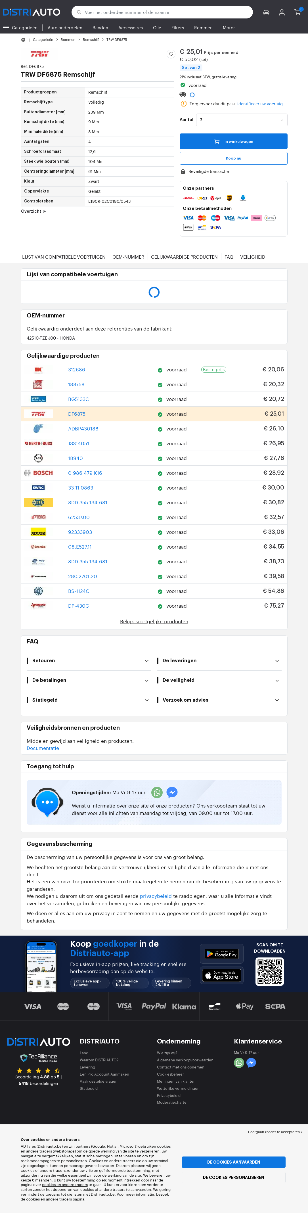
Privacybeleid (169, 1095)
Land (84, 1052)
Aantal (186, 120)
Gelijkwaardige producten (184, 257)
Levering (87, 1066)
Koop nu (233, 158)
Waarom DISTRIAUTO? (99, 1059)
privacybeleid (156, 895)
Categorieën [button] (24, 27)
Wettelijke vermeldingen (178, 1088)
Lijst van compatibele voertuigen (64, 257)
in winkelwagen (233, 141)
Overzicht (34, 212)
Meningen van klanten (176, 1081)
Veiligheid (252, 257)
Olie (157, 27)
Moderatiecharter (172, 1102)
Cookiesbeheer (170, 1074)
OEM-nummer (128, 257)
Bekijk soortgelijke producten (154, 621)
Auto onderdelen (65, 27)
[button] (266, 12)
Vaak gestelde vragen (99, 1081)
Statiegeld (89, 1088)
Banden (100, 27)
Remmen (203, 27)
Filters (177, 27)
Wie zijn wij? (167, 1052)
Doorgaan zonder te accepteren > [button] (275, 1132)
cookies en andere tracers (65, 1184)
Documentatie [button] (43, 747)
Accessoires (130, 27)
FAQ (229, 257)
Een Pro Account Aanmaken (104, 1074)
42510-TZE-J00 (51, 338)
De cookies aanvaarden (233, 1162)
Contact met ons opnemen (180, 1066)
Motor (229, 27)
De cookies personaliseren (233, 1177)
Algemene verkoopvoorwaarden (185, 1059)
